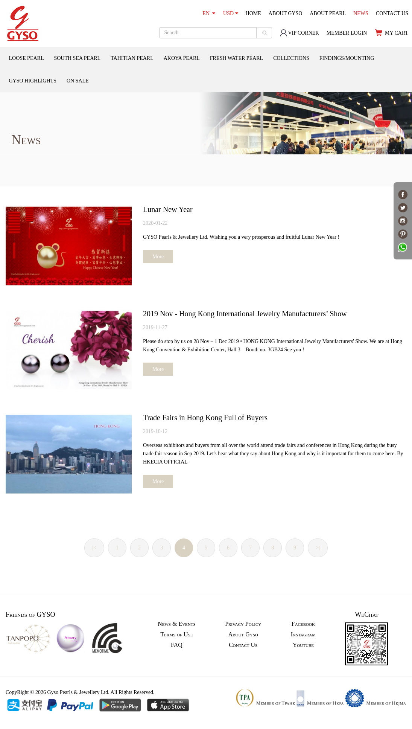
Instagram (303, 634)
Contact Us (243, 645)
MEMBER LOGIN (347, 33)
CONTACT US (392, 13)
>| (318, 548)
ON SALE (78, 81)
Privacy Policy (243, 624)
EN (208, 13)
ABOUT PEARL (328, 13)
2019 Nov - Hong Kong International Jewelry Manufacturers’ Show (245, 314)
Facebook (303, 624)
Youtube (303, 645)
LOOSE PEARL (26, 58)
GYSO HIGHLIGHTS (32, 81)
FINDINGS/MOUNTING (346, 58)
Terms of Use (176, 634)
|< (94, 548)
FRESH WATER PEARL (236, 58)
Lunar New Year (168, 209)
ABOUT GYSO (286, 13)
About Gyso (243, 634)
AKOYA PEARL (182, 58)
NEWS (360, 13)
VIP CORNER (299, 33)
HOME (253, 13)
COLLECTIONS (291, 58)
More (158, 256)
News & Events (176, 624)
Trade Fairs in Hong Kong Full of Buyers (205, 417)
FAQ (176, 645)
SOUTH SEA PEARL (77, 58)
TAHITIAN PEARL (132, 58)
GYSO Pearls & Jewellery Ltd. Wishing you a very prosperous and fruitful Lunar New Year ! (241, 237)
